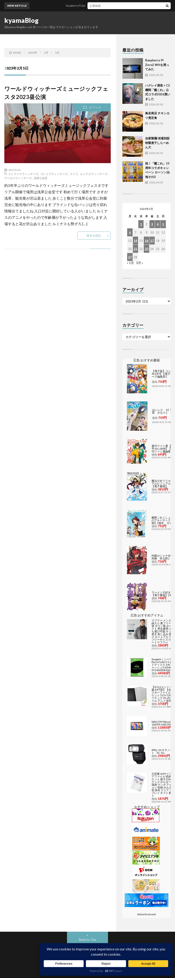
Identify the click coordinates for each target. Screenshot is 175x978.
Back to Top (87, 939)
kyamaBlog (21, 20)
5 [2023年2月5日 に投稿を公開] (163, 224)
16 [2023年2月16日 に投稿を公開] (146, 241)
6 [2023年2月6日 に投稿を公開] (130, 232)
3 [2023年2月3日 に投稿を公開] (152, 224)
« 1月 (130, 263)
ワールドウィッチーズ (18, 178)
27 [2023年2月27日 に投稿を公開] (130, 257)
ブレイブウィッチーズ (54, 173)
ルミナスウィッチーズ (93, 173)
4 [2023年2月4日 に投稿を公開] (158, 224)
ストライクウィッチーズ (23, 173)
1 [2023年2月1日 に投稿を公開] (141, 224)
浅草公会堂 (40, 178)
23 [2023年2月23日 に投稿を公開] (146, 249)
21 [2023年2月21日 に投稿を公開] (135, 249)
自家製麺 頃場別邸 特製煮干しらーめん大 (157, 142)
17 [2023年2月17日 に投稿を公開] (152, 241)
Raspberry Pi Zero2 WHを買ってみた (95, 5)
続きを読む (94, 235)
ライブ (74, 173)
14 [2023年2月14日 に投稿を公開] (135, 241)
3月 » (139, 263)
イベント (95, 107)
